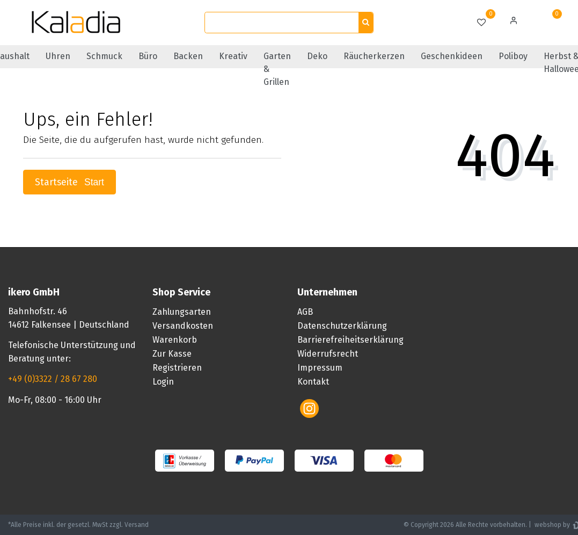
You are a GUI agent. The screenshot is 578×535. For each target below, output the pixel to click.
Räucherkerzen (374, 56)
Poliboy (513, 56)
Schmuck (104, 56)
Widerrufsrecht (327, 354)
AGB (305, 312)
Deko (317, 56)
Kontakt (313, 382)
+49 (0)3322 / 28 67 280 (52, 379)
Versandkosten (182, 326)
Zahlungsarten (181, 312)
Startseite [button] (69, 182)
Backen (188, 56)
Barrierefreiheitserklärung (350, 340)
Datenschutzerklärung (342, 326)
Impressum (319, 368)
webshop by (551, 525)
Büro (147, 56)
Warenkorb (174, 340)
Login (163, 382)
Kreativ (233, 56)
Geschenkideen (451, 56)
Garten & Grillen (277, 69)
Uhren (58, 56)
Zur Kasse (172, 354)
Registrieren (177, 368)
